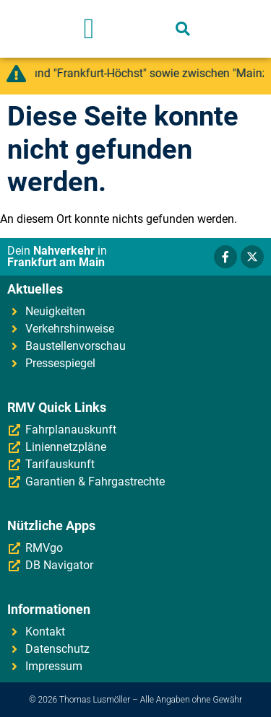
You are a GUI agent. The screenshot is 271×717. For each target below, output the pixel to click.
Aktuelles (35, 288)
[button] (89, 28)
